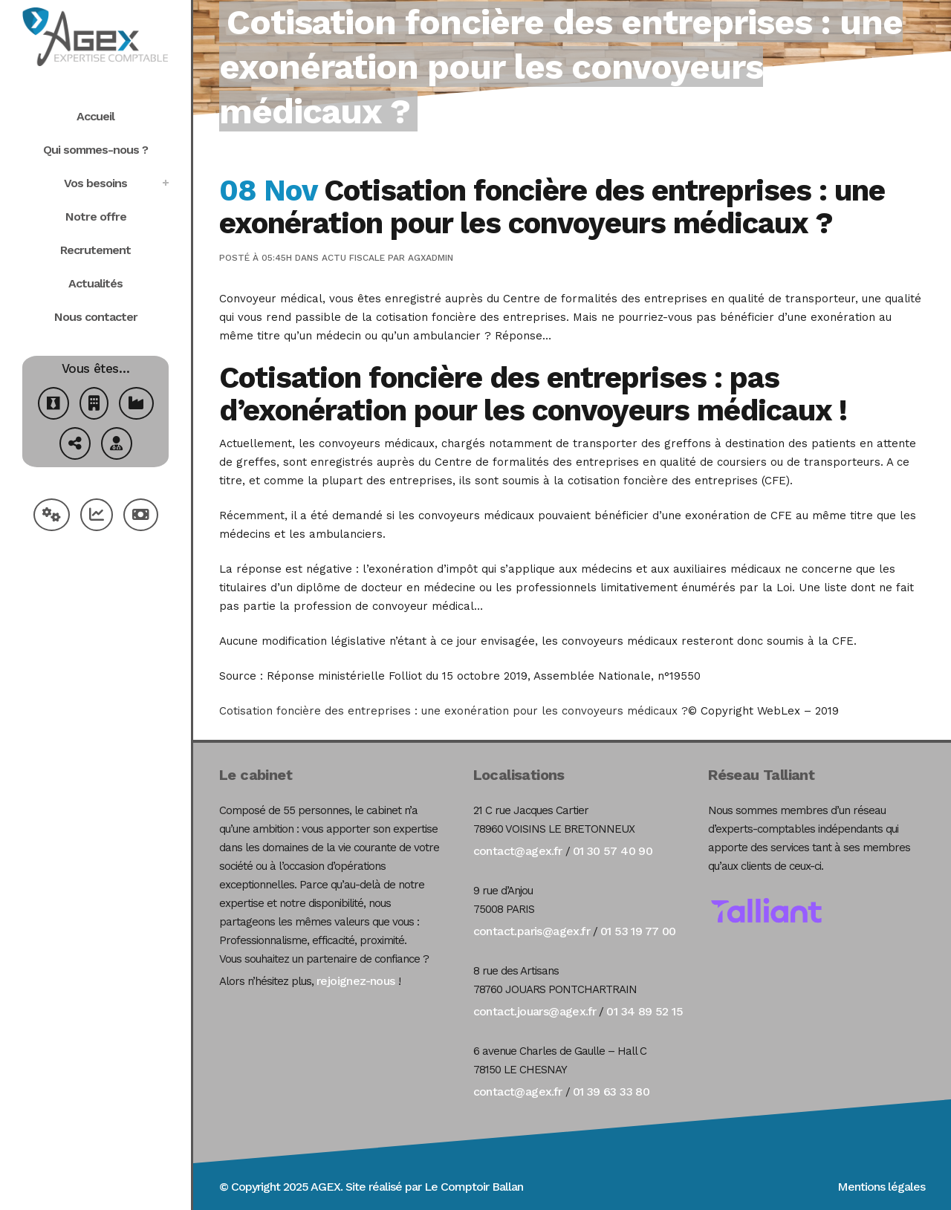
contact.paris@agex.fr (531, 931)
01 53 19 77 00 (638, 931)
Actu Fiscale (353, 258)
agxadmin (430, 258)
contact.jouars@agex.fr (535, 1011)
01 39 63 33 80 (611, 1091)
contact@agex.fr (517, 851)
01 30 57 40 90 (613, 851)
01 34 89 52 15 (644, 1011)
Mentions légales (881, 1187)
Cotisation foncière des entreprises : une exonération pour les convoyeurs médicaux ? (453, 711)
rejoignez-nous (356, 981)
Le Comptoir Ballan (473, 1187)
